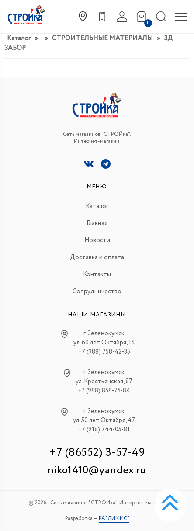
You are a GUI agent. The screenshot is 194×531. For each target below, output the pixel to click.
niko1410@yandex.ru (97, 470)
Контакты (97, 274)
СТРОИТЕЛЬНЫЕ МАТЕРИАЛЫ (102, 38)
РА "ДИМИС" (114, 518)
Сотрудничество (97, 291)
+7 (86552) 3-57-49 (97, 452)
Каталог (19, 38)
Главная (97, 223)
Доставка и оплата (97, 257)
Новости (97, 240)
